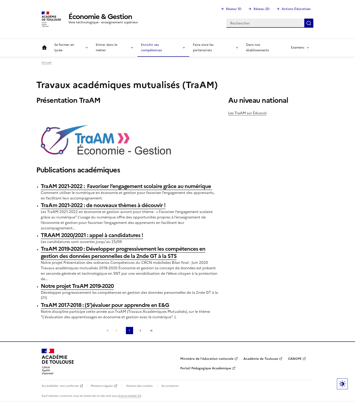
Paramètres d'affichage (342, 383)
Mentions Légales (102, 386)
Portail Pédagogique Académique (205, 368)
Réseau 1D (233, 9)
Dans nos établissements (257, 47)
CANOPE (295, 358)
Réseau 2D (261, 9)
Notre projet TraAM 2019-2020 (77, 286)
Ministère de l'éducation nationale (206, 358)
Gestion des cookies (139, 386)
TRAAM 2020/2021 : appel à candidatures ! (92, 235)
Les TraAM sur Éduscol (247, 113)
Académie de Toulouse (260, 358)
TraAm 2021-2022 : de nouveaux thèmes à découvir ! (103, 205)
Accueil (44, 48)
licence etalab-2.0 (129, 396)
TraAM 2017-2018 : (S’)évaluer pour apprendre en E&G (105, 305)
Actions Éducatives (296, 9)
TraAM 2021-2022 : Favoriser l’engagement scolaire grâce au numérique (126, 186)
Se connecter (170, 386)
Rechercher (308, 23)
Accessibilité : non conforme (60, 386)
